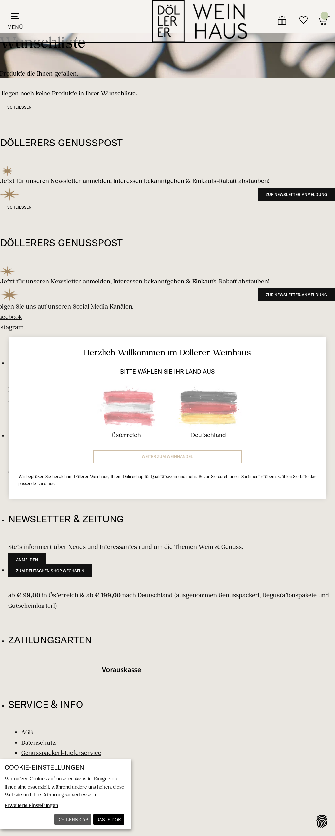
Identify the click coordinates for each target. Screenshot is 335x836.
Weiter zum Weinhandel (167, 456)
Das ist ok (108, 819)
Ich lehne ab (72, 819)
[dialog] (65, 794)
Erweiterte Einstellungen (31, 805)
